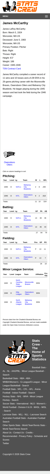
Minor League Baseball (33, 371)
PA (41, 211)
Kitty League (19, 293)
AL (4, 371)
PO (45, 242)
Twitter (6, 443)
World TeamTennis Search (15, 429)
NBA (22, 378)
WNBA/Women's (10, 382)
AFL (31, 389)
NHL (19, 396)
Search (6, 375)
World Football (9, 407)
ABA (28, 378)
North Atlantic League (19, 302)
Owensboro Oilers (9, 162)
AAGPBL (15, 371)
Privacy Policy (25, 436)
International (22, 404)
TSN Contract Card (12, 69)
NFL (20, 389)
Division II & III (25, 407)
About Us (7, 432)
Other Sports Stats (11, 425)
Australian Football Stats (14, 418)
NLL (27, 414)
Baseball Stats (39, 367)
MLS (32, 404)
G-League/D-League (30, 382)
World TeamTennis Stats (33, 425)
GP (36, 211)
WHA (25, 396)
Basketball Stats (10, 378)
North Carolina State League (19, 283)
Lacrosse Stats (10, 414)
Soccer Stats (9, 404)
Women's (41, 404)
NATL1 (18, 187)
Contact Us (18, 432)
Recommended (10, 436)
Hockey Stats (9, 396)
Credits (29, 432)
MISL (43, 407)
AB (46, 211)
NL (8, 371)
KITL (17, 196)
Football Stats (9, 389)
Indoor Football (19, 393)
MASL (37, 407)
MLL (21, 414)
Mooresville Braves (29, 283)
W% (44, 180)
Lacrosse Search (38, 414)
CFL (25, 389)
